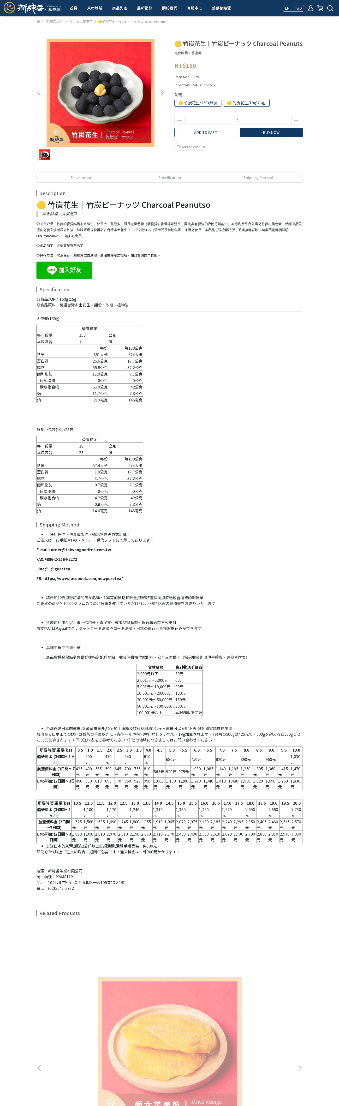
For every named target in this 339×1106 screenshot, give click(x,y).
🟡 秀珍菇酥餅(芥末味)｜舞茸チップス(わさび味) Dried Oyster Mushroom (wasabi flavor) (266, 984)
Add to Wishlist (191, 146)
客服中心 (194, 8)
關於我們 (169, 8)
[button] (162, 93)
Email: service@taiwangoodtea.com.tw (67, 1062)
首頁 (73, 8)
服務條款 (132, 1035)
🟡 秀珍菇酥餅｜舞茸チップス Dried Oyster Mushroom (137, 984)
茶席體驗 (94, 8)
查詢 (39, 1035)
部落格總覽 (221, 8)
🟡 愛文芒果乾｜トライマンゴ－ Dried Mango (72, 984)
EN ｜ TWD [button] (293, 8)
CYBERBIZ (168, 1093)
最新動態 (144, 8)
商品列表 (119, 8)
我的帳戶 (75, 1035)
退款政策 (94, 1035)
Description (81, 177)
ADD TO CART (205, 132)
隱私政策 (113, 1035)
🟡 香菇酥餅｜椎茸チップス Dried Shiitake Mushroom (202, 984)
